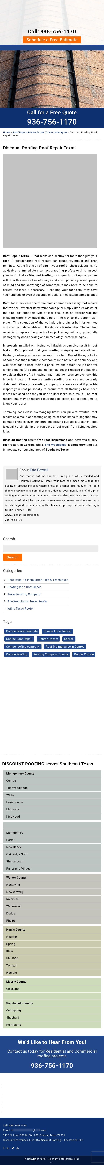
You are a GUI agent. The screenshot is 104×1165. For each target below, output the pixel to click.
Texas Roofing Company (24, 594)
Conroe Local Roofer (57, 631)
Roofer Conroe (84, 654)
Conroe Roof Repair (19, 639)
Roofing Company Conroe (50, 654)
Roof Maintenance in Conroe (65, 646)
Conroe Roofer (48, 639)
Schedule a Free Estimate (52, 39)
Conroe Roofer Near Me (22, 631)
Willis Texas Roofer (21, 608)
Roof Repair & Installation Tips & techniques (40, 132)
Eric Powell (39, 470)
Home (6, 132)
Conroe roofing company (23, 646)
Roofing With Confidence (24, 587)
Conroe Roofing (16, 654)
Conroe (69, 639)
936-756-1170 (58, 32)
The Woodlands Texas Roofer (27, 601)
